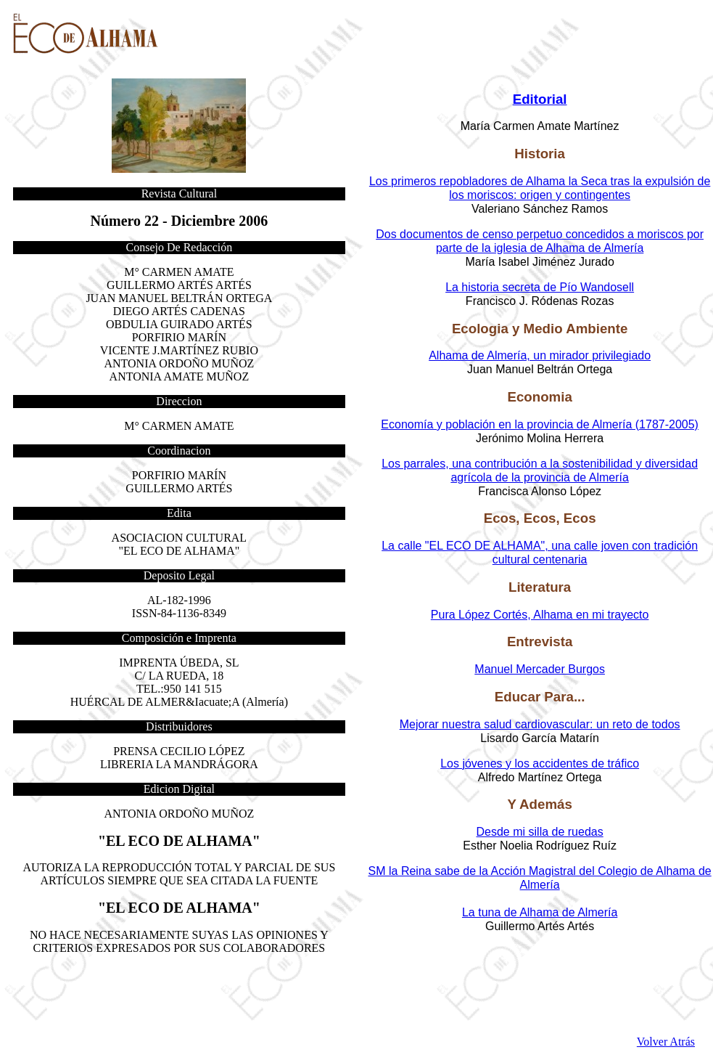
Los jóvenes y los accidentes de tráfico (539, 763)
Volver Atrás (666, 1041)
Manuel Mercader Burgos (539, 669)
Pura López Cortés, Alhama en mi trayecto (540, 614)
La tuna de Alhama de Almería (539, 912)
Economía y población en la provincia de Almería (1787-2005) (539, 424)
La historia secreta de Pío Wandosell (539, 287)
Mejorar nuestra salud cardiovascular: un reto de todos (540, 724)
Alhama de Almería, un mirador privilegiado (540, 355)
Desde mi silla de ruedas (540, 832)
